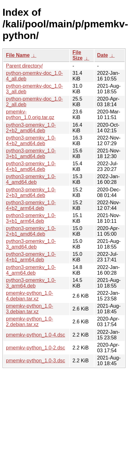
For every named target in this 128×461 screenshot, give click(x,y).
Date (102, 55)
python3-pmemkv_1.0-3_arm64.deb (31, 282)
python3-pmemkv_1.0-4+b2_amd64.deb (31, 140)
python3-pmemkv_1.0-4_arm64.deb (31, 270)
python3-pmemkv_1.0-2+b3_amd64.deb (31, 192)
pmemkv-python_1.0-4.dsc (35, 335)
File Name (18, 55)
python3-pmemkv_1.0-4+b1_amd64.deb (31, 166)
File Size (77, 55)
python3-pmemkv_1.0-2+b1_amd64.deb (31, 231)
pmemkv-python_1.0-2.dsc (35, 347)
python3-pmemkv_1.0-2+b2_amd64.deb (31, 127)
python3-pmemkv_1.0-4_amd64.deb (31, 179)
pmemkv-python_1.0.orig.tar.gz (30, 114)
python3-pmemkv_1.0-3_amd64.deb (31, 244)
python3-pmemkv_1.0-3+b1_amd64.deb (31, 153)
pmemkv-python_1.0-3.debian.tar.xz (29, 308)
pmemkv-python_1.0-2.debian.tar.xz (29, 321)
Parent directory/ (24, 66)
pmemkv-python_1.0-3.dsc (35, 360)
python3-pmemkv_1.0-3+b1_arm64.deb (31, 218)
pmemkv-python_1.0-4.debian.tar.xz (29, 295)
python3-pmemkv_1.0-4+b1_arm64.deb (31, 256)
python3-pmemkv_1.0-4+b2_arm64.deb (31, 205)
